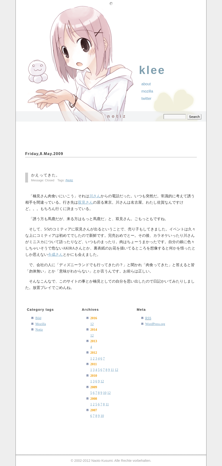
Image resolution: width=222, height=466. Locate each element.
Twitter (146, 99)
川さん (95, 196)
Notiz (69, 180)
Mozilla (147, 91)
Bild (38, 318)
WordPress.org (155, 324)
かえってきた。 (45, 175)
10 (104, 393)
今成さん (55, 254)
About (146, 84)
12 (92, 324)
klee (152, 70)
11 (112, 370)
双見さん (85, 202)
